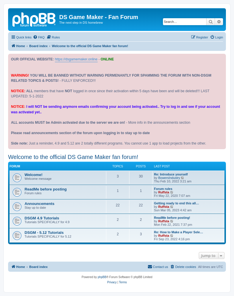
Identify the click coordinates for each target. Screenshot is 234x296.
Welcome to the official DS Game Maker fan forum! (73, 157)
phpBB (102, 277)
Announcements (39, 203)
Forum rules (163, 188)
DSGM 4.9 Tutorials (42, 218)
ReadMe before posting (46, 189)
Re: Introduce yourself (171, 174)
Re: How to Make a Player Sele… (178, 232)
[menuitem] (38, 37)
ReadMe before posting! (172, 217)
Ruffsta (163, 192)
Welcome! (33, 175)
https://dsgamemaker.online (76, 59)
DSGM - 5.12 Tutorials (44, 232)
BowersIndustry (169, 178)
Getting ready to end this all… (176, 203)
